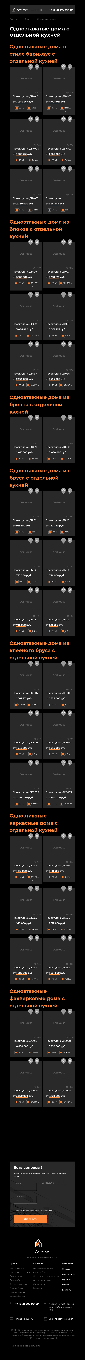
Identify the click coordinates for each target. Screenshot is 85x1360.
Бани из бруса (16, 1288)
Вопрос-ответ (68, 1274)
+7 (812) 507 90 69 (61, 9)
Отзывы (66, 1269)
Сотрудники (39, 1284)
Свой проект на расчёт (61, 1319)
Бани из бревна (17, 1292)
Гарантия (66, 1279)
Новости (66, 1285)
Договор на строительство (46, 1276)
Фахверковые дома (19, 1284)
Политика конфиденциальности (25, 1346)
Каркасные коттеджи (20, 1272)
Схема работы (39, 1272)
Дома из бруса (17, 1280)
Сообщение (48, 1183)
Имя (18, 1183)
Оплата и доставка (42, 1280)
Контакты (66, 1290)
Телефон (20, 1196)
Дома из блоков (17, 1296)
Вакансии (37, 1288)
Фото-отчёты (68, 1264)
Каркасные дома (17, 1268)
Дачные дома (16, 1276)
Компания (38, 1264)
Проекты (14, 1264)
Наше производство (43, 1268)
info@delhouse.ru (24, 1319)
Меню (38, 10)
